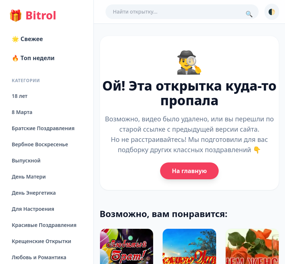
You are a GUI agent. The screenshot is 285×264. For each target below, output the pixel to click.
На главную (189, 171)
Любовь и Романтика (39, 257)
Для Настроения (33, 208)
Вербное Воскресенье (40, 144)
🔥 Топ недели (33, 58)
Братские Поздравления (43, 128)
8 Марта (22, 112)
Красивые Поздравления (44, 224)
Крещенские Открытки (41, 241)
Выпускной (26, 160)
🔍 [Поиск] (249, 14)
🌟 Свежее (27, 39)
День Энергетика (34, 192)
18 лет (19, 95)
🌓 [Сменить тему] (271, 12)
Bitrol (32, 15)
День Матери (29, 176)
